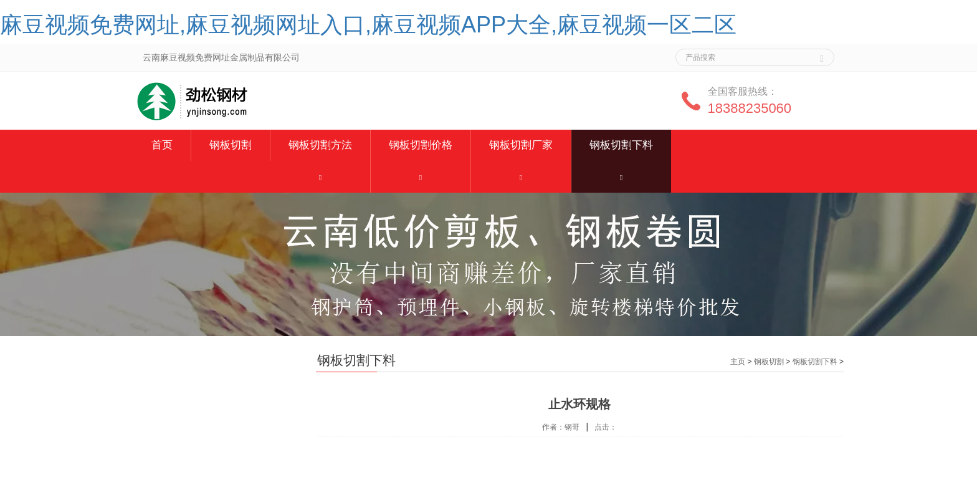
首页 (162, 145)
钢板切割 (230, 145)
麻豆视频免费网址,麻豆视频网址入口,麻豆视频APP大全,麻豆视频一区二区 (368, 24)
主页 (737, 361)
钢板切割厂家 (521, 145)
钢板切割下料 (621, 145)
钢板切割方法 (320, 145)
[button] (320, 177)
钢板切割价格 (420, 145)
